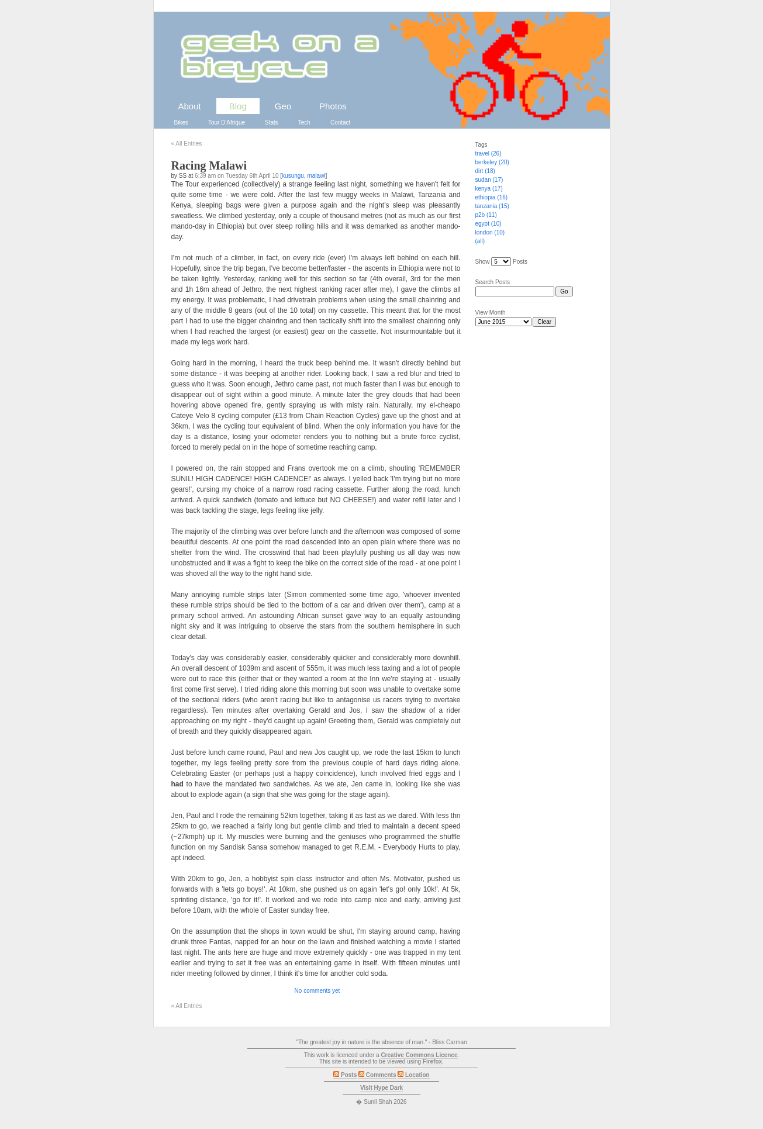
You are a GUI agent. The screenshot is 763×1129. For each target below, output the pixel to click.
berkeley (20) (492, 162)
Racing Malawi (209, 165)
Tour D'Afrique (226, 122)
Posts (345, 1075)
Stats (271, 122)
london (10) (490, 232)
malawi (316, 175)
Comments (377, 1075)
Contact (340, 122)
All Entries (186, 143)
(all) (480, 241)
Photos (333, 106)
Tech (304, 122)
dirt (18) (485, 171)
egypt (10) (488, 223)
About (189, 106)
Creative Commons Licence (419, 1055)
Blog (238, 106)
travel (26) (488, 153)
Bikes (181, 122)
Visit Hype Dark (381, 1088)
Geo (283, 106)
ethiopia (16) (491, 197)
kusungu (293, 175)
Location (413, 1075)
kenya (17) (489, 188)
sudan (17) (489, 180)
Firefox (432, 1061)
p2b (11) (486, 215)
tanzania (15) (492, 206)
